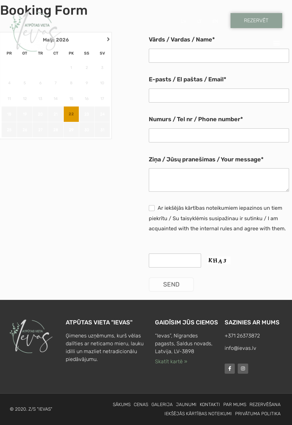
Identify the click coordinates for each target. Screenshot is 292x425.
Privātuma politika (258, 414)
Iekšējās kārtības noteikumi (198, 414)
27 (40, 129)
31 (102, 129)
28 (55, 129)
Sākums (121, 404)
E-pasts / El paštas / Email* (187, 79)
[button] (276, 43)
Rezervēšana (265, 404)
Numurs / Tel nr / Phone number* (196, 119)
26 (25, 129)
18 (9, 114)
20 (40, 114)
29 (71, 129)
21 (56, 114)
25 (9, 129)
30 (86, 129)
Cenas (141, 404)
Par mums (234, 404)
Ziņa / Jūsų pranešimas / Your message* (206, 159)
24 (102, 114)
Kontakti (210, 404)
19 (25, 114)
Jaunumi (186, 404)
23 (86, 114)
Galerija (162, 404)
